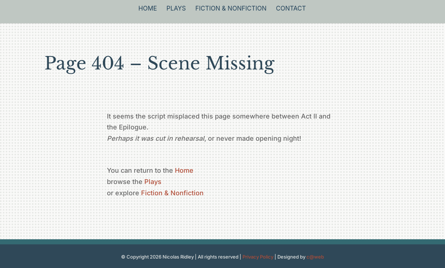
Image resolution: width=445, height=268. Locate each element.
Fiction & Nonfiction (230, 9)
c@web (315, 257)
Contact (291, 9)
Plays (176, 9)
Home (148, 9)
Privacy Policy (257, 257)
